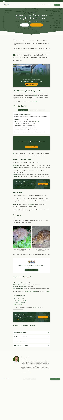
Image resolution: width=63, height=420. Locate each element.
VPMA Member (37, 372)
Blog (31, 12)
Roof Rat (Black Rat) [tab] (33, 110)
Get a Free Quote (43, 184)
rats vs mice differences (35, 101)
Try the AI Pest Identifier (31, 146)
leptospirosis (31, 204)
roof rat (35, 95)
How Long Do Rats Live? (19, 302)
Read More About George (26, 372)
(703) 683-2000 (36, 24)
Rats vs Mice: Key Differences (20, 298)
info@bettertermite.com (18, 309)
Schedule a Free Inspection (31, 269)
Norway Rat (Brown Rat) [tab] (23, 110)
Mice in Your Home (18, 304)
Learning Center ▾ (50, 4)
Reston (48, 291)
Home (34, 4)
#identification (33, 378)
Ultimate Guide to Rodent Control (21, 300)
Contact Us (24, 24)
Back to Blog (6, 378)
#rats (24, 378)
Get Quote (57, 4)
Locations (55, 1)
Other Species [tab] (41, 110)
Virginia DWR (37, 121)
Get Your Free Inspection (31, 84)
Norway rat (40, 93)
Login (59, 1)
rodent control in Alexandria (31, 291)
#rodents (28, 378)
